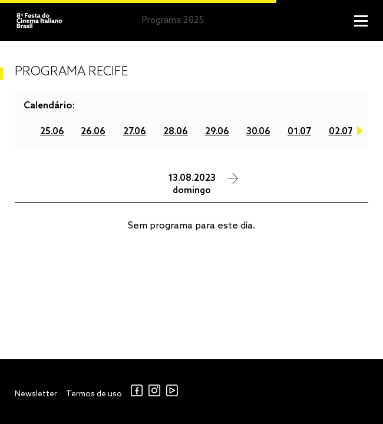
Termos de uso (94, 394)
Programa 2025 (173, 20)
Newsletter (36, 394)
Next (360, 133)
